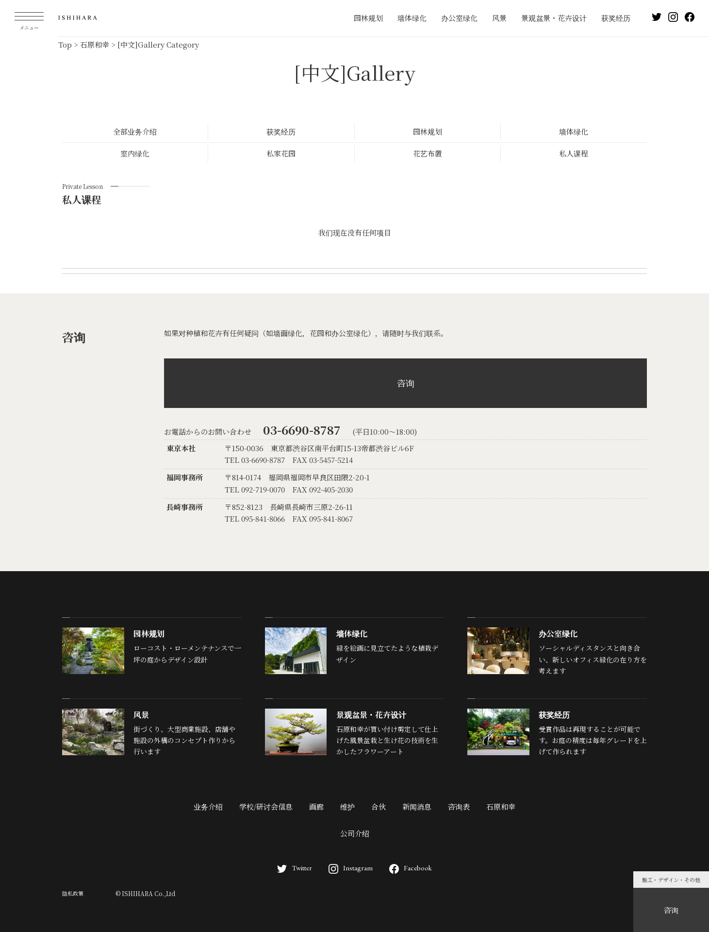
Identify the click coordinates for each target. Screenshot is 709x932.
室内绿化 (134, 153)
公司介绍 (354, 833)
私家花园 (281, 153)
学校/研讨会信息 (266, 806)
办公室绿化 (459, 18)
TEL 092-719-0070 (255, 489)
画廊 (316, 806)
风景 (499, 18)
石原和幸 (500, 806)
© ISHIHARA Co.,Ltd (145, 893)
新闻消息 (416, 806)
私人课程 (573, 153)
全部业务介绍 (135, 131)
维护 (347, 806)
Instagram (351, 867)
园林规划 (368, 18)
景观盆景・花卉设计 (554, 18)
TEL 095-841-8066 (255, 518)
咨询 (671, 910)
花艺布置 (427, 153)
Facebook (410, 867)
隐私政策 (72, 893)
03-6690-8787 (302, 429)
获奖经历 (615, 18)
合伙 (378, 806)
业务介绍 (208, 806)
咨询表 (459, 806)
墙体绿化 (412, 18)
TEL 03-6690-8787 (255, 460)
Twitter (294, 867)
